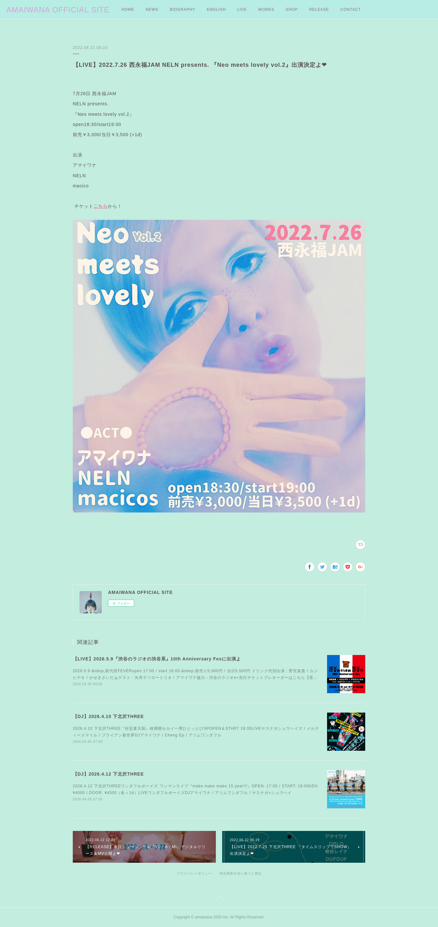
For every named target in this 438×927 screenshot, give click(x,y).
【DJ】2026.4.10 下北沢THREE (108, 716)
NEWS (152, 9)
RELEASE (319, 9)
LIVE (242, 9)
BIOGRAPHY (182, 9)
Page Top (219, 899)
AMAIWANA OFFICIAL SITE (57, 9)
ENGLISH (216, 9)
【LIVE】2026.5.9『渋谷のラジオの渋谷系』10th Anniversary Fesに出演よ (157, 658)
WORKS (266, 9)
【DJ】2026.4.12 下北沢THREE (108, 774)
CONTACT (350, 9)
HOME (127, 9)
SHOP (292, 9)
